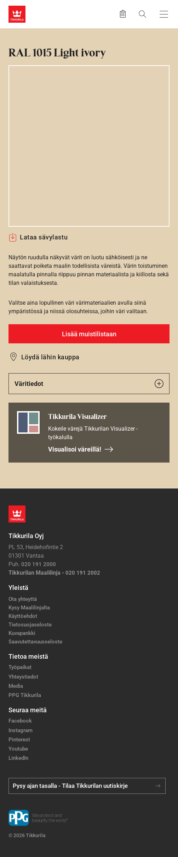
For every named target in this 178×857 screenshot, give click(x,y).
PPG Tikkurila (24, 695)
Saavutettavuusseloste (35, 641)
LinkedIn (18, 758)
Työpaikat (19, 667)
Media (15, 686)
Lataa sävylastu (38, 237)
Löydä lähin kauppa (50, 357)
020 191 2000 (38, 564)
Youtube (18, 749)
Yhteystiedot (23, 677)
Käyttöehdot (22, 616)
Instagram (20, 730)
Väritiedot (89, 383)
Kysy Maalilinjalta (29, 607)
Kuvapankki (21, 633)
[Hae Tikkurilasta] (142, 14)
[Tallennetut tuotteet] (123, 14)
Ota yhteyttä (22, 599)
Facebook (20, 721)
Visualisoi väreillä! (81, 449)
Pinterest (19, 739)
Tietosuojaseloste (30, 624)
